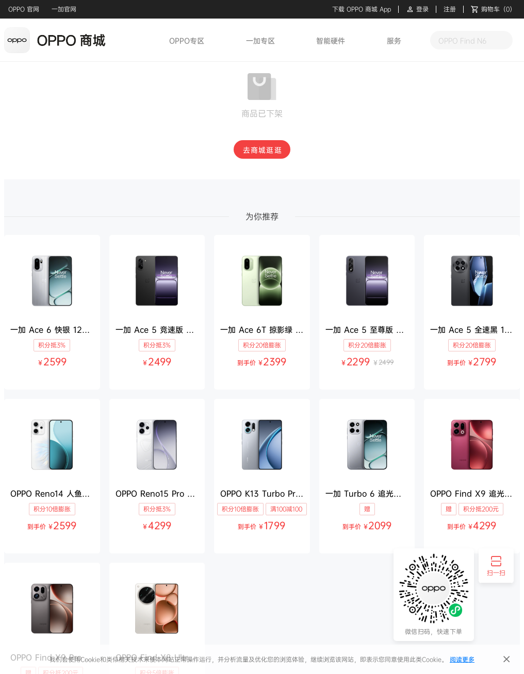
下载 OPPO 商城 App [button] (361, 9)
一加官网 (64, 9)
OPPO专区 (186, 40)
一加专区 (260, 40)
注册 (450, 9)
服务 (394, 40)
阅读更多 (462, 659)
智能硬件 (330, 40)
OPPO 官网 (23, 9)
